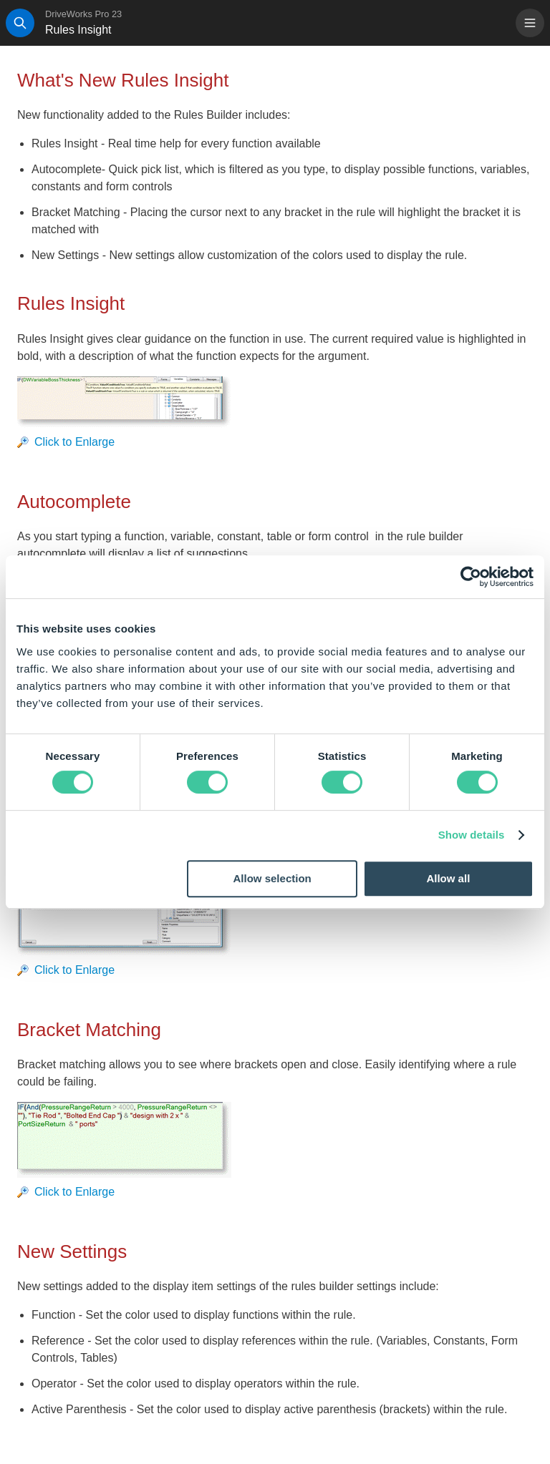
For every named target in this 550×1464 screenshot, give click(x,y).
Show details (471, 835)
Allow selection (272, 878)
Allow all (448, 878)
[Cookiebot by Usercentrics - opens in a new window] (471, 576)
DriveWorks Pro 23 (83, 14)
